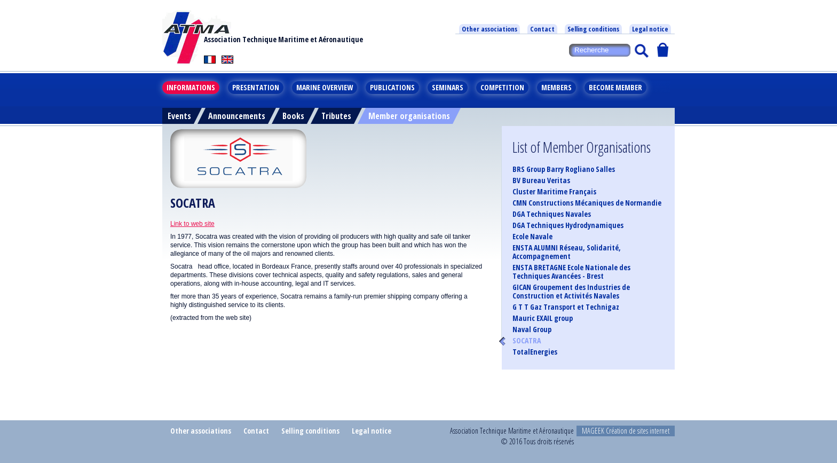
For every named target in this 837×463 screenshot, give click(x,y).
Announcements (236, 116)
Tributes (336, 116)
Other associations (489, 29)
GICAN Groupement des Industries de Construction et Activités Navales (571, 291)
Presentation (255, 87)
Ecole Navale (532, 236)
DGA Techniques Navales (551, 214)
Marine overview (324, 87)
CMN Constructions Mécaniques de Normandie (586, 203)
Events (179, 116)
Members (556, 87)
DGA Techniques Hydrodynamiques (567, 225)
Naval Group (531, 329)
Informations (191, 87)
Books (293, 116)
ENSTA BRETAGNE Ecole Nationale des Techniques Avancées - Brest (571, 271)
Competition (502, 87)
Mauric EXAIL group (542, 318)
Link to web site (192, 223)
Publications (392, 87)
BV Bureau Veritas (541, 180)
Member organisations (409, 116)
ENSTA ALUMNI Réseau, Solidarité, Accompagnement (566, 252)
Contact (542, 29)
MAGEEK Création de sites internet (625, 431)
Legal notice (650, 29)
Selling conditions (593, 29)
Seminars (447, 87)
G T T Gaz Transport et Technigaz (565, 307)
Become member (615, 87)
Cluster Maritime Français (554, 191)
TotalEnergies (534, 352)
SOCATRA (526, 340)
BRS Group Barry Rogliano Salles (563, 169)
